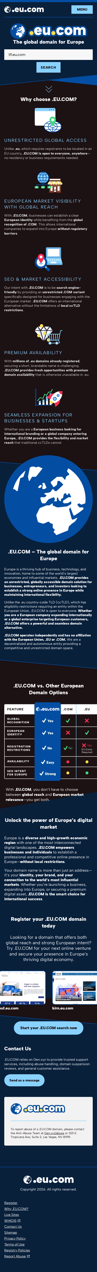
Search (48, 67)
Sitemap (10, 1233)
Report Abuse (15, 1256)
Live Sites (11, 1215)
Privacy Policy (15, 1238)
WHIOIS (10, 1221)
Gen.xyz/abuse (54, 1133)
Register (10, 1203)
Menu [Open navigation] (82, 9)
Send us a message (24, 1080)
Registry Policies (17, 1250)
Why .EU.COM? (16, 1209)
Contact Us (13, 1227)
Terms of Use (14, 1244)
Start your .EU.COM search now (48, 1028)
